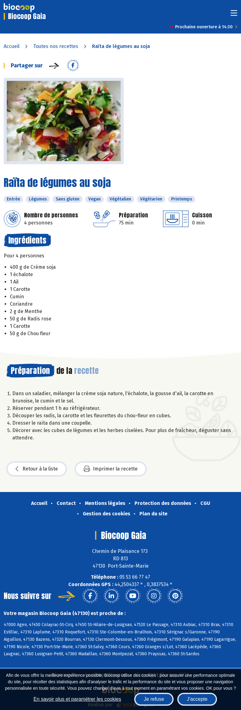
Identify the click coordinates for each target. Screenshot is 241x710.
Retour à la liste (36, 469)
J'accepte (197, 699)
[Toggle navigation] (234, 15)
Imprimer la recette (111, 469)
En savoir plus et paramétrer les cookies (77, 699)
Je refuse (154, 699)
